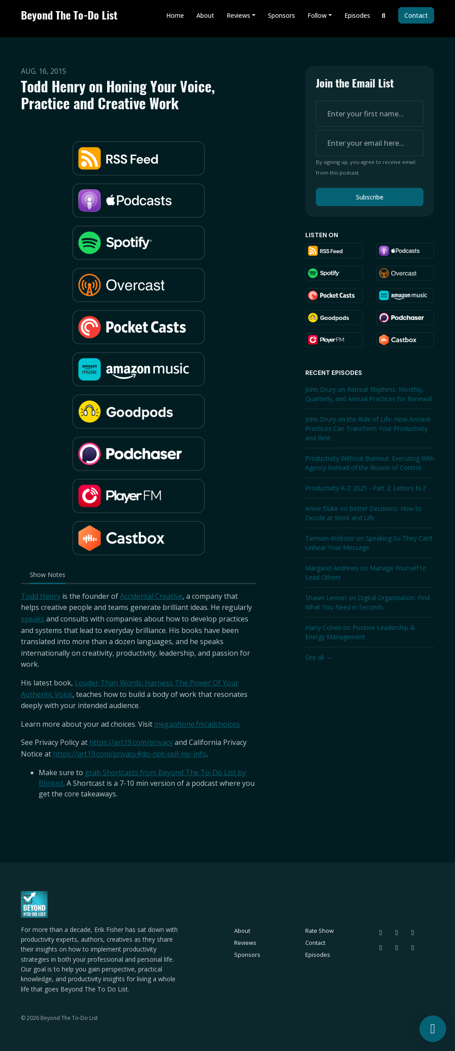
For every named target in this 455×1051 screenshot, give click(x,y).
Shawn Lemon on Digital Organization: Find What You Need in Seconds (367, 602)
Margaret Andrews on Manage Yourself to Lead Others (366, 572)
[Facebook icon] (396, 947)
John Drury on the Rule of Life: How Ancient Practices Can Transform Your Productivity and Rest (368, 428)
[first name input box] (369, 114)
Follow (317, 15)
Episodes (357, 15)
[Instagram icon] (412, 932)
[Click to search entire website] (383, 15)
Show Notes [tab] (47, 574)
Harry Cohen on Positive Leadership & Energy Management (360, 632)
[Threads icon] (396, 932)
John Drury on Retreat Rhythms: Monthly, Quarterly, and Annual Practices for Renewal (368, 394)
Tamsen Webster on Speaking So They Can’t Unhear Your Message (369, 543)
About (205, 15)
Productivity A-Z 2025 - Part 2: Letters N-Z (366, 488)
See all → (318, 657)
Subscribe (369, 197)
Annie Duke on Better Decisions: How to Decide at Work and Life (363, 513)
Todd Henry (40, 596)
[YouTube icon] (412, 947)
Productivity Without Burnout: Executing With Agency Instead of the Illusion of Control (369, 463)
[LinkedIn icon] (380, 947)
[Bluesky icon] (380, 932)
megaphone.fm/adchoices (197, 724)
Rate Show (319, 931)
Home (175, 15)
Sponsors (281, 15)
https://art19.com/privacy (131, 742)
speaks (32, 619)
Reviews (238, 15)
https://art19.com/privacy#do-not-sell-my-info (130, 754)
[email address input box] (369, 143)
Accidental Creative (151, 596)
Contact (416, 15)
